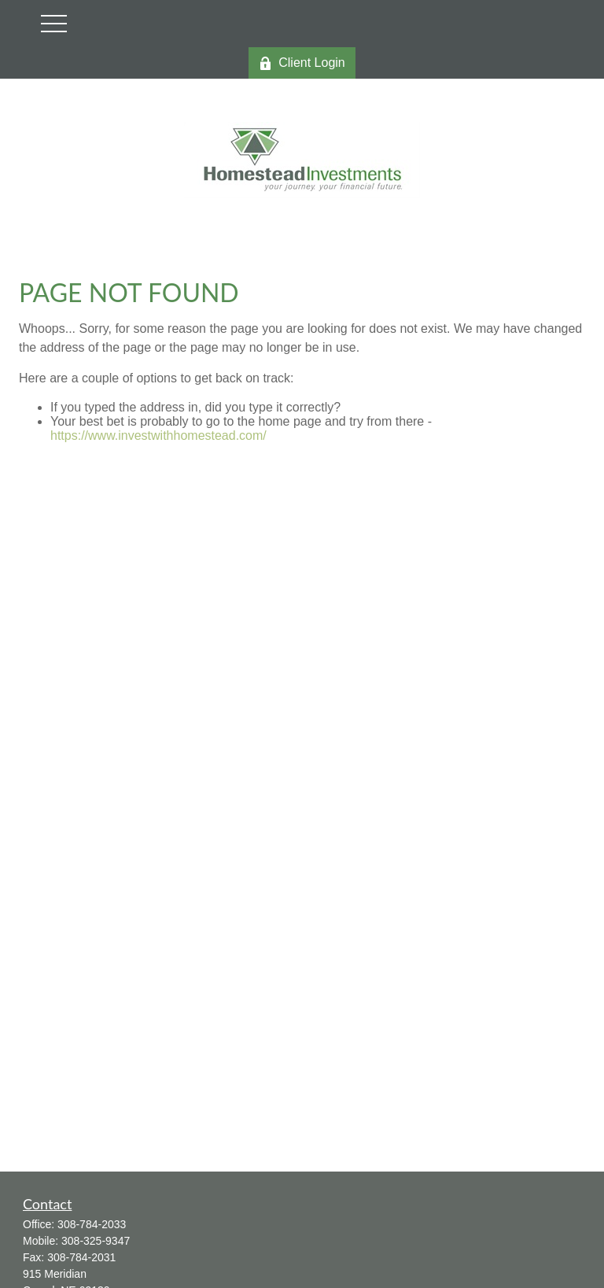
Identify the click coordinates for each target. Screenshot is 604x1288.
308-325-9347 (95, 1240)
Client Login (302, 63)
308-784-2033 (91, 1224)
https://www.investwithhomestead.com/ (158, 435)
